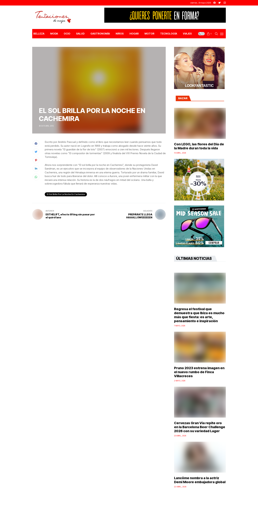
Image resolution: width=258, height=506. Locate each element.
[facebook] (214, 3)
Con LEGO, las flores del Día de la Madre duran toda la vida (199, 146)
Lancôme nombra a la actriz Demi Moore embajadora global (199, 480)
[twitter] (219, 3)
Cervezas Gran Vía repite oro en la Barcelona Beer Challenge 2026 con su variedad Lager (199, 427)
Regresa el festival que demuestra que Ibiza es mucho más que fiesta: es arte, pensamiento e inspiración (199, 315)
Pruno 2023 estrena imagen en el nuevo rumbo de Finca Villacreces (199, 372)
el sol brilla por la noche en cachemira (66, 194)
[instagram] (225, 3)
